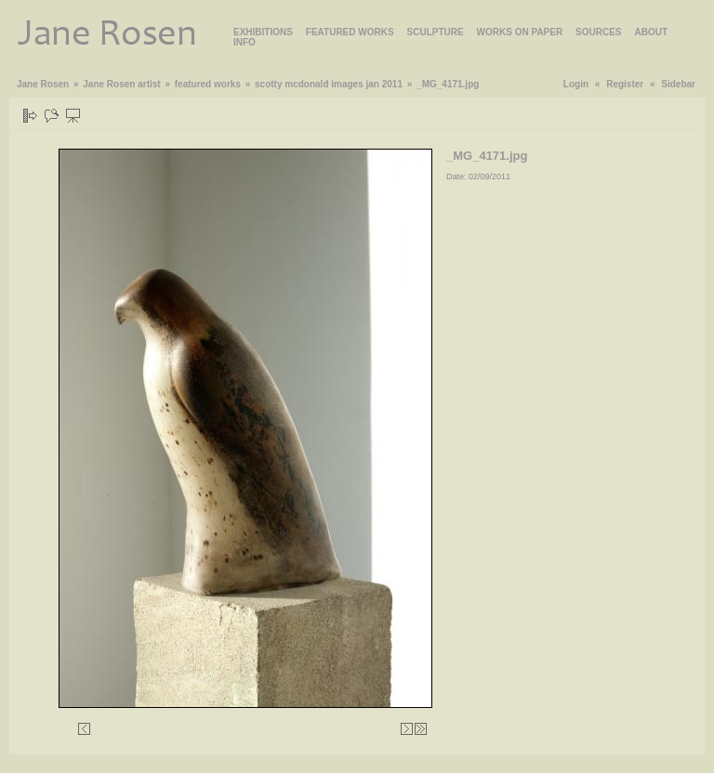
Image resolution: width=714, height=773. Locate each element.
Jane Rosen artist (121, 84)
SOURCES (598, 32)
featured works (208, 84)
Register (624, 84)
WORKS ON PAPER (520, 32)
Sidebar (678, 84)
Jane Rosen (43, 84)
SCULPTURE (435, 32)
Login (575, 84)
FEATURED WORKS (350, 32)
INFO (244, 42)
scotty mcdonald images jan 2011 (329, 84)
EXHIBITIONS (263, 32)
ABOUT (651, 32)
